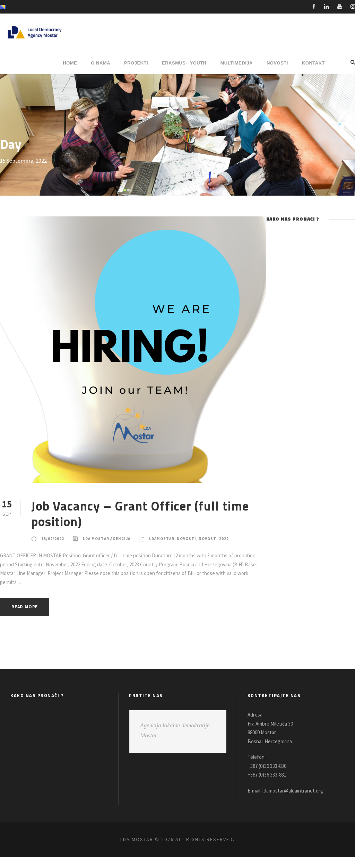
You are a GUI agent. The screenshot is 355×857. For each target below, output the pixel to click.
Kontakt (313, 63)
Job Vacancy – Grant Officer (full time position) (140, 513)
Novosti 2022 (221, 539)
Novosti (193, 539)
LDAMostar (167, 539)
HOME (70, 63)
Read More (26, 606)
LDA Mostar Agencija (109, 539)
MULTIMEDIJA (236, 63)
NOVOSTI (277, 63)
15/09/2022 (52, 539)
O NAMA (100, 63)
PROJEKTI (136, 63)
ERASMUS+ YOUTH (184, 63)
